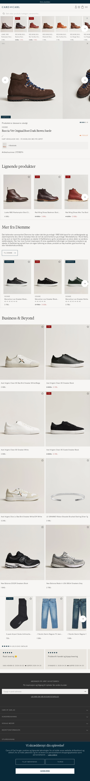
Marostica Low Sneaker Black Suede (46, 299)
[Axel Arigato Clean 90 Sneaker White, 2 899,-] (22, 423)
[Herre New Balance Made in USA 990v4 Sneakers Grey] (67, 552)
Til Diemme (10, 253)
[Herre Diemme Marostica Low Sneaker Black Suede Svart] (48, 276)
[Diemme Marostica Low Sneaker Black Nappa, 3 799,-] (17, 282)
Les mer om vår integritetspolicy (45, 696)
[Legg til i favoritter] (28, 177)
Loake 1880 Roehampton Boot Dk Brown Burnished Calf (16, 212)
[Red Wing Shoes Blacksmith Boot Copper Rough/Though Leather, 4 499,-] (48, 28)
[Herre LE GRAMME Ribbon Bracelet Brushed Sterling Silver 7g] (67, 485)
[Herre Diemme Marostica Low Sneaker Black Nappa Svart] (17, 276)
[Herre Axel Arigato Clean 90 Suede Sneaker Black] (67, 418)
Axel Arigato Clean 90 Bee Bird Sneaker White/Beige (20, 383)
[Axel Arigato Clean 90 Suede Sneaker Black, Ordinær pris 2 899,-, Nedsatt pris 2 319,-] (67, 423)
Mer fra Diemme (16, 227)
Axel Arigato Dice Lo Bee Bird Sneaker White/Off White (21, 517)
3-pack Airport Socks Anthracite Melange (18, 634)
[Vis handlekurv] (82, 7)
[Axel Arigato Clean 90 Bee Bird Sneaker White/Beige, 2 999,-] (22, 356)
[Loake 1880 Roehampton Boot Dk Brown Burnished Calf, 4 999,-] (7, 28)
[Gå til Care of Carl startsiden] (11, 7)
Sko (3, 43)
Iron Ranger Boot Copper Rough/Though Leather (74, 37)
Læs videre (52, 755)
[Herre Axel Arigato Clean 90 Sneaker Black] (67, 352)
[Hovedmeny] (86, 7)
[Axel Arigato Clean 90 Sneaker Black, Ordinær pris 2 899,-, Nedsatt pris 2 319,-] (67, 356)
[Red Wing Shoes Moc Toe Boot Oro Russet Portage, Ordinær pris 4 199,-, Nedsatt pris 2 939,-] (34, 28)
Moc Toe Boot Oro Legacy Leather (61, 37)
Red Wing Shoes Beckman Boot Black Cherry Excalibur (46, 212)
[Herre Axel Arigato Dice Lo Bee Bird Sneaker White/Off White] (22, 485)
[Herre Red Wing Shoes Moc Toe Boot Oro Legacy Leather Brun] (61, 24)
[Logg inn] (76, 7)
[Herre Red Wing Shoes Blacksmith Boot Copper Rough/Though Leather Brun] (48, 24)
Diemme (5, 127)
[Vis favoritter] (79, 7)
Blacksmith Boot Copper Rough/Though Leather (47, 37)
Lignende (19, 166)
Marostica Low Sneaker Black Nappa (15, 299)
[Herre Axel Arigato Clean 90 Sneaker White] (22, 418)
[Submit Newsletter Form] (85, 691)
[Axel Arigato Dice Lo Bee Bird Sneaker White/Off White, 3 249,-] (22, 490)
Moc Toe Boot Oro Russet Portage (34, 37)
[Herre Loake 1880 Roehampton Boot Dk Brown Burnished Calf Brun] (6, 24)
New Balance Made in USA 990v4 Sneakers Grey (64, 583)
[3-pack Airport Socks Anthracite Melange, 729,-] (19, 617)
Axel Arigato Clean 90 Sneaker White (15, 450)
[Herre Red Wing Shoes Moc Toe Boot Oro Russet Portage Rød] (34, 24)
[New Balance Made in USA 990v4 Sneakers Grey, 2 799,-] (67, 557)
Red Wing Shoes (20, 35)
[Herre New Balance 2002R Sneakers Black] (22, 552)
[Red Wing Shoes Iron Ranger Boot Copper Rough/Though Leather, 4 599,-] (75, 28)
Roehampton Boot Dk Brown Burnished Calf (6, 37)
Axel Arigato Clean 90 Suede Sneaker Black (62, 450)
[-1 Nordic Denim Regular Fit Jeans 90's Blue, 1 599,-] (49, 617)
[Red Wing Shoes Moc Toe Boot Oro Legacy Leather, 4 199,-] (62, 28)
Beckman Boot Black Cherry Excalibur (19, 37)
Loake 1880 (5, 34)
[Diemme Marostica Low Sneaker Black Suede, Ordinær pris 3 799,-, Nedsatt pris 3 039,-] (48, 282)
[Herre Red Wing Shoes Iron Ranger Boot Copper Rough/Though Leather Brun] (75, 24)
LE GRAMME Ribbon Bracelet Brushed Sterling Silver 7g (67, 517)
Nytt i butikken (45, 2)
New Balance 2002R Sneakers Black (14, 583)
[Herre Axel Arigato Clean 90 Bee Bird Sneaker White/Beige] (22, 352)
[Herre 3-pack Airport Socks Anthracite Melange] (19, 613)
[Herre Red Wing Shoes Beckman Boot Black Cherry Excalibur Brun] (20, 24)
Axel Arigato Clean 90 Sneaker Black (60, 383)
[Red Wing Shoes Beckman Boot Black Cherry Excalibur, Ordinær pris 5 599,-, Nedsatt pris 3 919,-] (20, 28)
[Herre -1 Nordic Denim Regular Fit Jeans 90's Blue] (49, 613)
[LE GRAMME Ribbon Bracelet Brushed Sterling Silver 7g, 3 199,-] (67, 490)
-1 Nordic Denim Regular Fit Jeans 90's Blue (49, 634)
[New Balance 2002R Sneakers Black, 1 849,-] (22, 557)
